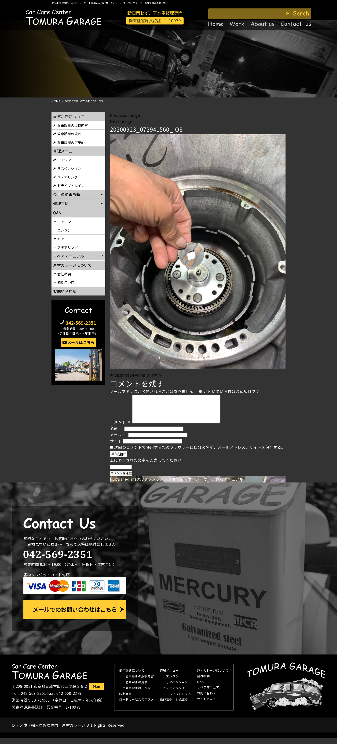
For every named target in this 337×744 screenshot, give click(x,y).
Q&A (200, 687)
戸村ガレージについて (72, 265)
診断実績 (125, 700)
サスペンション (69, 168)
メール (118, 440)
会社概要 (64, 273)
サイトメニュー (208, 705)
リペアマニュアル (209, 693)
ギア (60, 238)
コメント (120, 427)
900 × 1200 (149, 375)
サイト (116, 446)
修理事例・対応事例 (174, 705)
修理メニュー (64, 151)
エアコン (64, 221)
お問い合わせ (64, 291)
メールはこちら (81, 342)
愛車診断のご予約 (70, 142)
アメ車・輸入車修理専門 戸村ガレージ (50, 730)
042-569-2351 (81, 322)
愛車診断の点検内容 (72, 125)
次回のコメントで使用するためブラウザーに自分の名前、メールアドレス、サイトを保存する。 (199, 453)
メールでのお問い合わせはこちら (75, 615)
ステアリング (67, 177)
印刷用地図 (65, 282)
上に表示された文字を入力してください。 (148, 465)
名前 (116, 434)
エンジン (64, 159)
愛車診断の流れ (69, 133)
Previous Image (125, 115)
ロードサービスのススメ (136, 705)
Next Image (121, 121)
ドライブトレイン (70, 185)
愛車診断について (68, 116)
